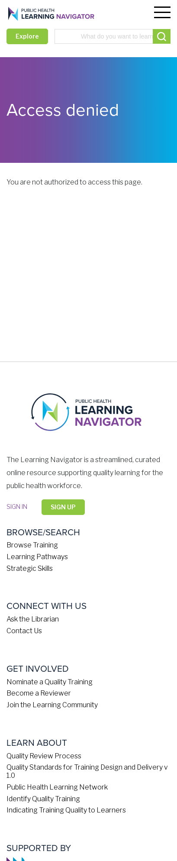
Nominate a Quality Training (49, 682)
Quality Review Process (43, 756)
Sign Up (63, 507)
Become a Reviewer (38, 693)
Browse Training (32, 545)
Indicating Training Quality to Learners (66, 810)
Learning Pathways (37, 557)
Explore (27, 36)
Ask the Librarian (32, 619)
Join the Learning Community (52, 705)
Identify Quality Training (43, 799)
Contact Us (24, 631)
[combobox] (113, 36)
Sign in (16, 506)
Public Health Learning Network (57, 787)
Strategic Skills (29, 568)
